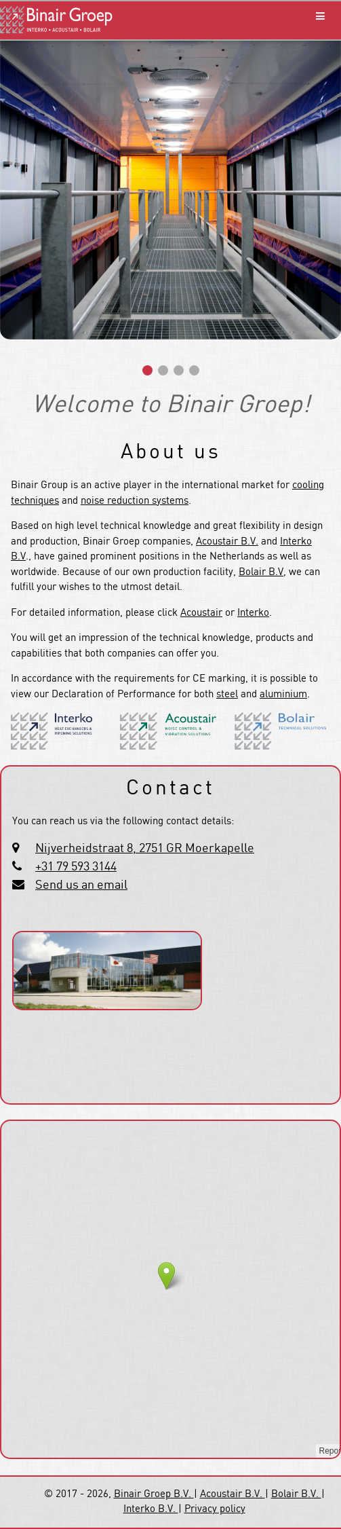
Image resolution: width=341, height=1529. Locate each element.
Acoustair (201, 613)
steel (227, 694)
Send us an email (81, 885)
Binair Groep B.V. (154, 1494)
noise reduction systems (134, 501)
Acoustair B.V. (227, 541)
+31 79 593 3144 (76, 866)
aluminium (283, 694)
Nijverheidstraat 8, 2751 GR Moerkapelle (144, 848)
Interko (253, 613)
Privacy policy (214, 1509)
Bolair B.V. (296, 1494)
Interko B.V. (150, 1509)
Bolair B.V (261, 572)
